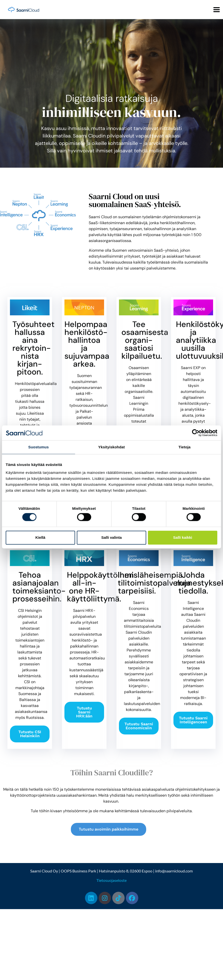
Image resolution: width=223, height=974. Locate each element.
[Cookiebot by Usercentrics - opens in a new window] (195, 432)
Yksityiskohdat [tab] (111, 447)
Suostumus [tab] (38, 447)
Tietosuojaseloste (111, 880)
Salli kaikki (182, 537)
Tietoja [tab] (184, 447)
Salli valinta (111, 537)
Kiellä (40, 537)
